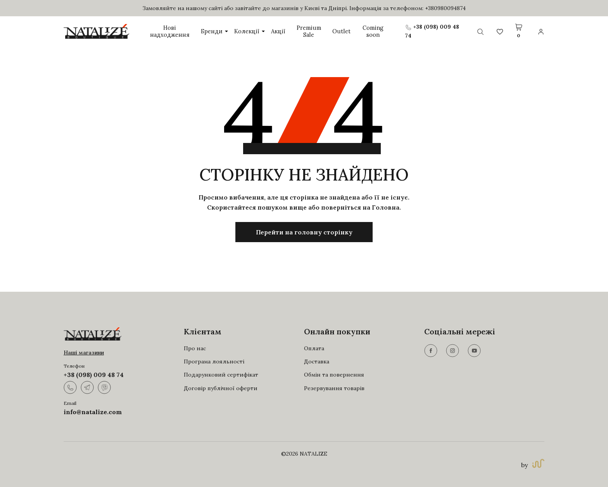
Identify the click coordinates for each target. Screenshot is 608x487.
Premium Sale (308, 31)
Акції (278, 31)
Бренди (214, 31)
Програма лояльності (214, 361)
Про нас (195, 348)
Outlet (340, 31)
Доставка (316, 361)
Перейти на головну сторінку (304, 232)
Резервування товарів (334, 388)
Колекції (250, 31)
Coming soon (371, 31)
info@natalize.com (93, 412)
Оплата (314, 348)
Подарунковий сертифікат (221, 374)
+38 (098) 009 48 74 (94, 375)
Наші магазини (84, 352)
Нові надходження (169, 31)
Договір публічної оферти (220, 388)
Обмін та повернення (334, 374)
